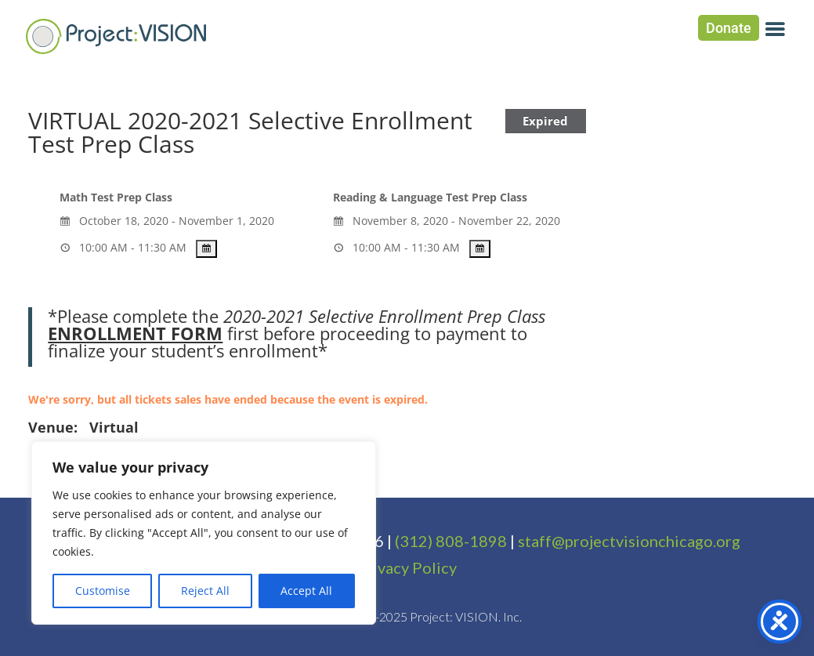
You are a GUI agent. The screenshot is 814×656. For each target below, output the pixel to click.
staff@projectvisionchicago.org (629, 540)
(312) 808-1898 (451, 540)
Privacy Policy (406, 567)
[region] (203, 533)
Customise (102, 590)
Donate (728, 28)
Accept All (306, 590)
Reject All (205, 590)
